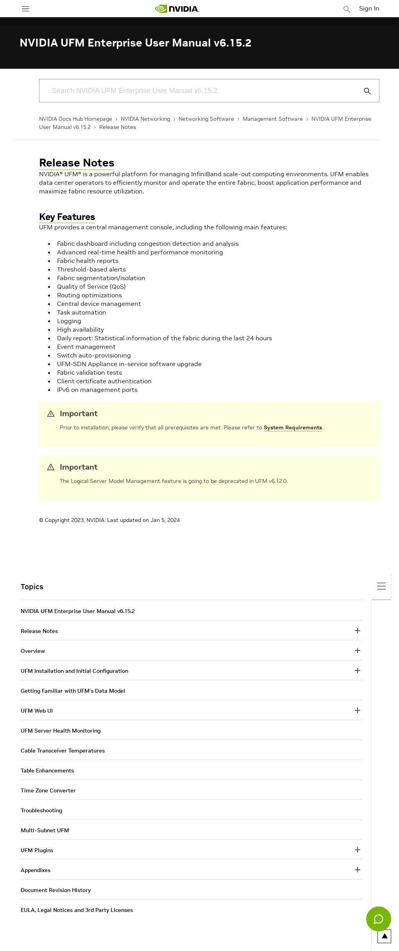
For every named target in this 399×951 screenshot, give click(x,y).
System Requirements (293, 427)
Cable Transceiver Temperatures (63, 750)
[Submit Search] (363, 91)
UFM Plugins (37, 850)
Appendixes (35, 870)
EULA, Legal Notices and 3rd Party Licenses (77, 909)
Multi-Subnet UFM (45, 830)
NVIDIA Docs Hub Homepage (75, 118)
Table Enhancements (47, 770)
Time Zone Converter (48, 790)
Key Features (67, 217)
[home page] (177, 9)
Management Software (273, 118)
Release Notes (117, 126)
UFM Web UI (37, 710)
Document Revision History (56, 890)
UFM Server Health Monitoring (60, 730)
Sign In (369, 8)
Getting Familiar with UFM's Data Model (73, 690)
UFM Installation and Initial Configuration (74, 670)
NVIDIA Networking (145, 118)
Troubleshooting (41, 810)
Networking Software (206, 118)
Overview (33, 650)
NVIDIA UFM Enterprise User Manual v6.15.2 (78, 611)
